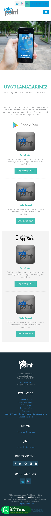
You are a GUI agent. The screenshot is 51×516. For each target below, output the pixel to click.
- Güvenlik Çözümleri (25, 432)
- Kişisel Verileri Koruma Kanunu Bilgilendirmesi (25, 414)
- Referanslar (25, 405)
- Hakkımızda (25, 399)
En (27, 3)
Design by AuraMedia (25, 504)
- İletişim (25, 411)
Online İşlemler (39, 3)
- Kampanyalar (25, 408)
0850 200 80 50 (25, 382)
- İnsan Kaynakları (25, 402)
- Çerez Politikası (25, 417)
